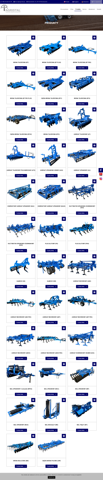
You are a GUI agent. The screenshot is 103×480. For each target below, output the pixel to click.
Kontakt (99, 9)
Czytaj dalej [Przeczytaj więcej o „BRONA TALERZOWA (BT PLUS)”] (50, 68)
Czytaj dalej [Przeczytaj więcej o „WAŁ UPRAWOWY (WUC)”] (50, 394)
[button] (6, 1)
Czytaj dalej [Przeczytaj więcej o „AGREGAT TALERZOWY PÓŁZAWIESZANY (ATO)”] (19, 175)
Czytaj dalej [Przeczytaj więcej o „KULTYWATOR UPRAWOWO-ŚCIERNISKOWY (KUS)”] (80, 213)
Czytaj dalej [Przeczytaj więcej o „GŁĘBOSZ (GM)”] (50, 286)
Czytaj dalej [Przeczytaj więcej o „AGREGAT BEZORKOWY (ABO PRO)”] (19, 322)
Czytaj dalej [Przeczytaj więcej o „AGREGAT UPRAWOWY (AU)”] (80, 175)
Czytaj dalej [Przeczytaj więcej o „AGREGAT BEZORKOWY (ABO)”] (80, 286)
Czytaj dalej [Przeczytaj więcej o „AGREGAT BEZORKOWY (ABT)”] (50, 322)
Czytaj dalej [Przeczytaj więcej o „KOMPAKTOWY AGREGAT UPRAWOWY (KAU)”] (19, 213)
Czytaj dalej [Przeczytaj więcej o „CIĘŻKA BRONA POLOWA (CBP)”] (50, 466)
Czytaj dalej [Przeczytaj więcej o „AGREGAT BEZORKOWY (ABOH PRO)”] (50, 358)
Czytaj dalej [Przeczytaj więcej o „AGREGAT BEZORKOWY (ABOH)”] (19, 358)
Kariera (85, 9)
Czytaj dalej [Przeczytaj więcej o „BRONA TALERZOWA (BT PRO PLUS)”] (19, 104)
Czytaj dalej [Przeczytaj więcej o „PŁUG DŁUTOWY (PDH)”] (80, 250)
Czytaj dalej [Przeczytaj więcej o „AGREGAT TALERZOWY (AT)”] (80, 139)
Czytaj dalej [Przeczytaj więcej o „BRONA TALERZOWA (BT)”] (19, 68)
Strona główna (64, 9)
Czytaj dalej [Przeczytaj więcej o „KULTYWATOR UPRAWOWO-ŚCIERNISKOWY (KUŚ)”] (19, 250)
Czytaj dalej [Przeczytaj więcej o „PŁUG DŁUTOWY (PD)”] (50, 250)
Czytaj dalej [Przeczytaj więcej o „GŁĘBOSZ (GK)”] (19, 286)
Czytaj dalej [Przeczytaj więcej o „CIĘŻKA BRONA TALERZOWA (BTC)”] (50, 104)
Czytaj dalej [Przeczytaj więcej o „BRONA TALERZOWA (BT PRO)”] (80, 68)
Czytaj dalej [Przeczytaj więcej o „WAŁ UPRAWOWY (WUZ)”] (19, 430)
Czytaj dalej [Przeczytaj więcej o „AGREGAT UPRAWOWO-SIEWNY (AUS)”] (50, 175)
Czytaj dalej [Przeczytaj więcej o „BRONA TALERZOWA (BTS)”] (50, 139)
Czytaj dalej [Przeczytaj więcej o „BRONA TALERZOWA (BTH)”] (80, 104)
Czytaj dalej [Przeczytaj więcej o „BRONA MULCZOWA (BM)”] (19, 466)
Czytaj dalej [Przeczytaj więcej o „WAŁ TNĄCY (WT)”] (80, 430)
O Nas (71, 9)
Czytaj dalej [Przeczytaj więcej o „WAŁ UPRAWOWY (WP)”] (80, 394)
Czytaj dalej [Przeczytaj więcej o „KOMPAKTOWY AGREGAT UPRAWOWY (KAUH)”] (50, 213)
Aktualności (92, 9)
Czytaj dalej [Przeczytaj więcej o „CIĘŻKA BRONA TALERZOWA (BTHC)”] (19, 139)
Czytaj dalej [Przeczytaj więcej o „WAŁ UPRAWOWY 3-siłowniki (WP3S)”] (19, 394)
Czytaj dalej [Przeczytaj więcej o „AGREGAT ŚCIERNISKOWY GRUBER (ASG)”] (80, 358)
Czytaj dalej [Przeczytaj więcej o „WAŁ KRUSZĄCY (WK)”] (50, 430)
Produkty (77, 9)
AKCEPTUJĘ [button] (51, 477)
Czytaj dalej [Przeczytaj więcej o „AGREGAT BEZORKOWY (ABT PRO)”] (80, 322)
